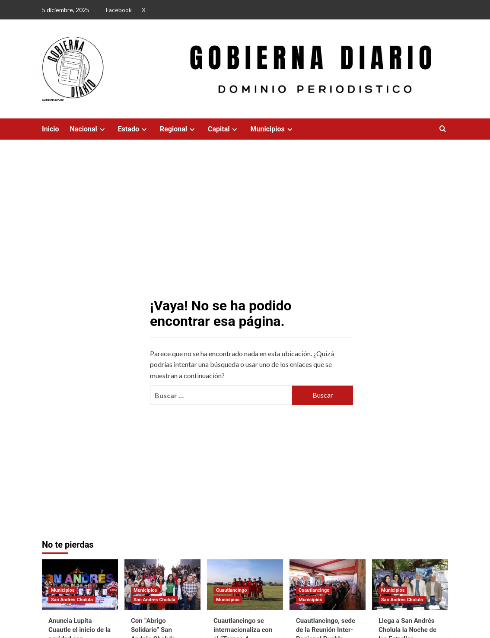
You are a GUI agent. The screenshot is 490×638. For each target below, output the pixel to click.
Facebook (119, 9)
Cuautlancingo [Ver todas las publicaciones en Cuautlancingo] (231, 590)
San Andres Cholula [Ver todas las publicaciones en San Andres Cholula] (72, 600)
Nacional (88, 129)
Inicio (50, 129)
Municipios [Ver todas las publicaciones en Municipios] (62, 590)
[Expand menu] (102, 129)
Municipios (272, 129)
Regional (178, 129)
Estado (133, 129)
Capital (223, 129)
